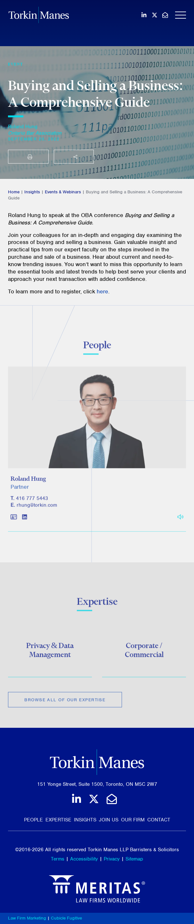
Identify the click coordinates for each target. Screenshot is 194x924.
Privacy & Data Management (50, 652)
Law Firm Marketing (27, 918)
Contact (158, 820)
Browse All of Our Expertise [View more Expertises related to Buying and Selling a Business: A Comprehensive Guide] (64, 701)
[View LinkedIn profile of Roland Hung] (24, 520)
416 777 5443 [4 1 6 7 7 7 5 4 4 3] (32, 501)
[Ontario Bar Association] (34, 133)
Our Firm (133, 820)
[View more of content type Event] (15, 64)
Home (14, 192)
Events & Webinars (63, 192)
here (102, 291)
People (33, 820)
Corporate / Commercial (144, 652)
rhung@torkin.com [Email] (37, 508)
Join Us (108, 820)
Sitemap (134, 859)
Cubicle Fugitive (66, 918)
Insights (32, 192)
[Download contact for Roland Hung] (14, 520)
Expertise (58, 820)
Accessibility (84, 859)
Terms (57, 859)
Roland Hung (22, 126)
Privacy (112, 859)
